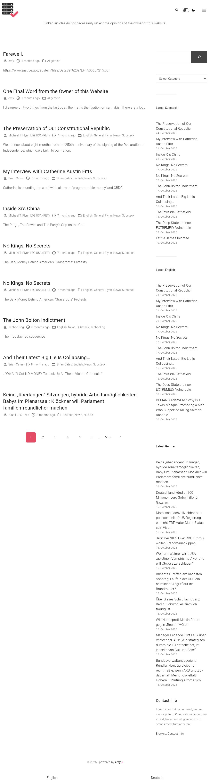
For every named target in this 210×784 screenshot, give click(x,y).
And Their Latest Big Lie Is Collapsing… (46, 357)
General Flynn (103, 135)
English (88, 135)
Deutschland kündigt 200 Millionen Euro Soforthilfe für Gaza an (177, 497)
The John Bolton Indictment (34, 320)
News (117, 135)
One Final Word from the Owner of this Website (55, 91)
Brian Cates (64, 178)
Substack (128, 135)
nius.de (88, 414)
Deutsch (68, 414)
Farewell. (13, 54)
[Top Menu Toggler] (203, 10)
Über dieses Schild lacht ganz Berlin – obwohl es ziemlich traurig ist (178, 604)
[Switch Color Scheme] (193, 10)
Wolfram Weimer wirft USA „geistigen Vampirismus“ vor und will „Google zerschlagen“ (180, 558)
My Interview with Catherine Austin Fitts (47, 171)
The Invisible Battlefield (173, 212)
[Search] (199, 57)
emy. (119, 762)
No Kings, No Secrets (26, 246)
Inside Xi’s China (21, 208)
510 (108, 437)
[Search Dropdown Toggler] (177, 10)
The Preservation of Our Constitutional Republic (56, 128)
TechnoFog (97, 327)
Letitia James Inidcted (172, 238)
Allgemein (53, 60)
